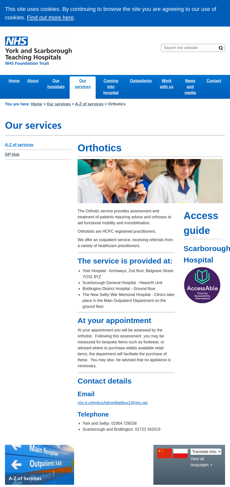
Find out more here (50, 17)
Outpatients (141, 81)
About (32, 81)
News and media (190, 87)
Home (14, 81)
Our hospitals (56, 84)
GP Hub (12, 154)
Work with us (166, 84)
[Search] (221, 48)
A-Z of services (89, 104)
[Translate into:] (206, 452)
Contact (213, 81)
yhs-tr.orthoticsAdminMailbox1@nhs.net (112, 403)
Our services (83, 84)
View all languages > (201, 462)
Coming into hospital (110, 87)
